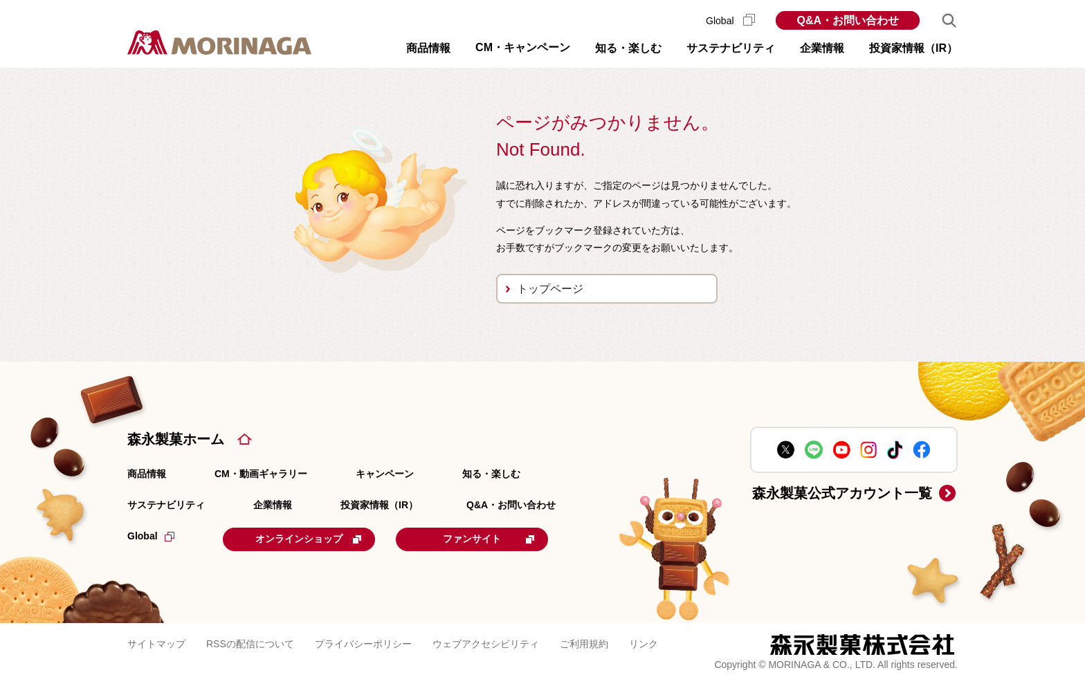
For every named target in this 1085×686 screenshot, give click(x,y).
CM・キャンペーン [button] (522, 47)
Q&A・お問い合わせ (847, 20)
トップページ (550, 289)
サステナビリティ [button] (730, 48)
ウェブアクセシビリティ (485, 643)
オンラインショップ (308, 538)
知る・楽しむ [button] (628, 48)
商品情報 (146, 473)
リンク (643, 643)
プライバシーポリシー (363, 643)
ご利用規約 (584, 643)
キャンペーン (385, 473)
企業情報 (272, 504)
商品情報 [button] (428, 48)
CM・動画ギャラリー (261, 473)
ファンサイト (489, 538)
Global (730, 20)
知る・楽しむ (491, 473)
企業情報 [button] (822, 48)
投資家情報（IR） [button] (913, 48)
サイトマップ (156, 643)
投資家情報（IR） (379, 504)
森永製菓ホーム (175, 439)
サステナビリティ (166, 504)
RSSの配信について (250, 643)
